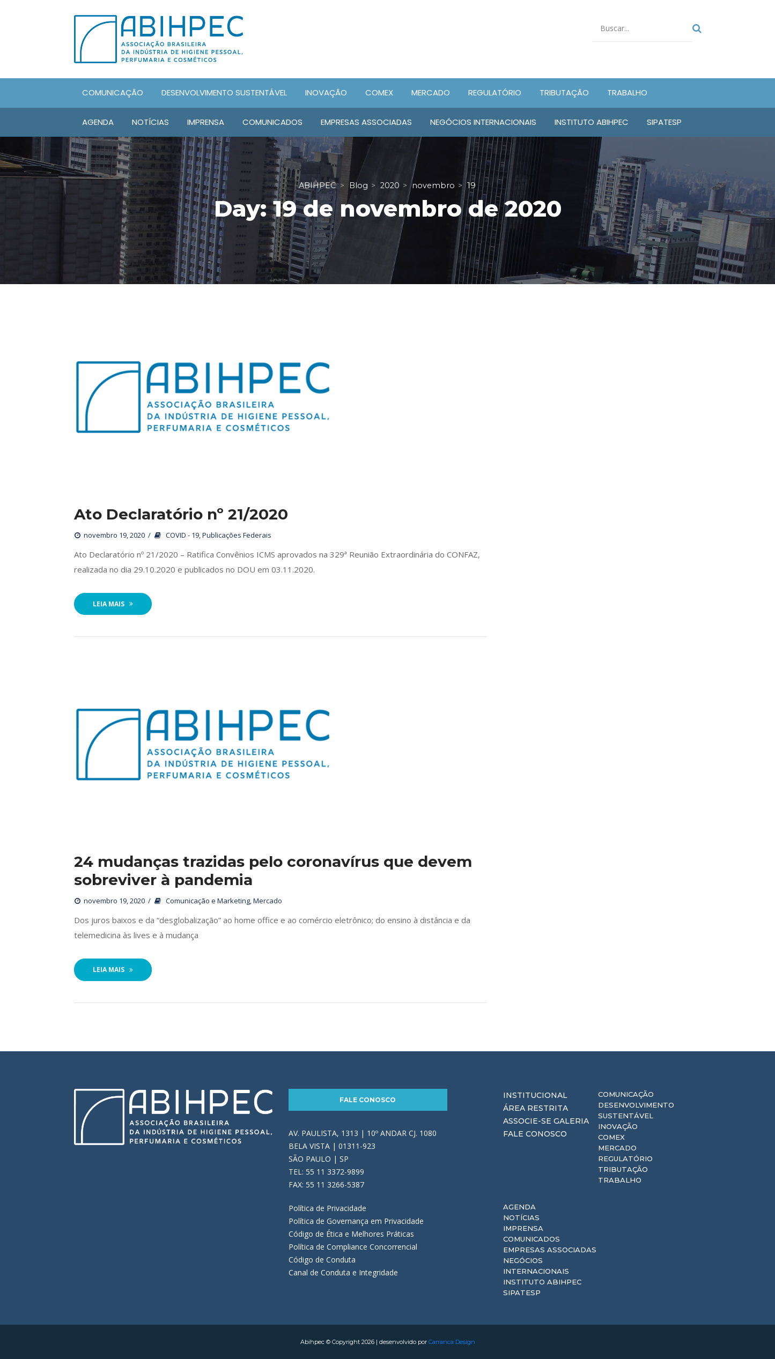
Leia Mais (113, 603)
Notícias (521, 1217)
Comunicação (626, 1094)
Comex (611, 1137)
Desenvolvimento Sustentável (636, 1110)
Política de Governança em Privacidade (356, 1221)
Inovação (618, 1126)
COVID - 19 (182, 535)
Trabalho (619, 1180)
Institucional (535, 1095)
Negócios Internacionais (536, 1265)
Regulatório (625, 1158)
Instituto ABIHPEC (542, 1282)
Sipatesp (522, 1292)
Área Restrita (535, 1108)
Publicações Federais (236, 535)
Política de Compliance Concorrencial (353, 1247)
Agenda (519, 1206)
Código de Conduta (322, 1259)
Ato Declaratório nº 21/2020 (181, 514)
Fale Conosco (367, 1100)
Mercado (267, 900)
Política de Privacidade (327, 1208)
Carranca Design (452, 1342)
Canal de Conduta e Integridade (343, 1272)
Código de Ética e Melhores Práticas (351, 1234)
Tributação (623, 1169)
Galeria (571, 1121)
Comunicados (531, 1239)
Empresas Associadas (549, 1249)
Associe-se (527, 1121)
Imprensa (523, 1228)
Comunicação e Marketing (208, 900)
